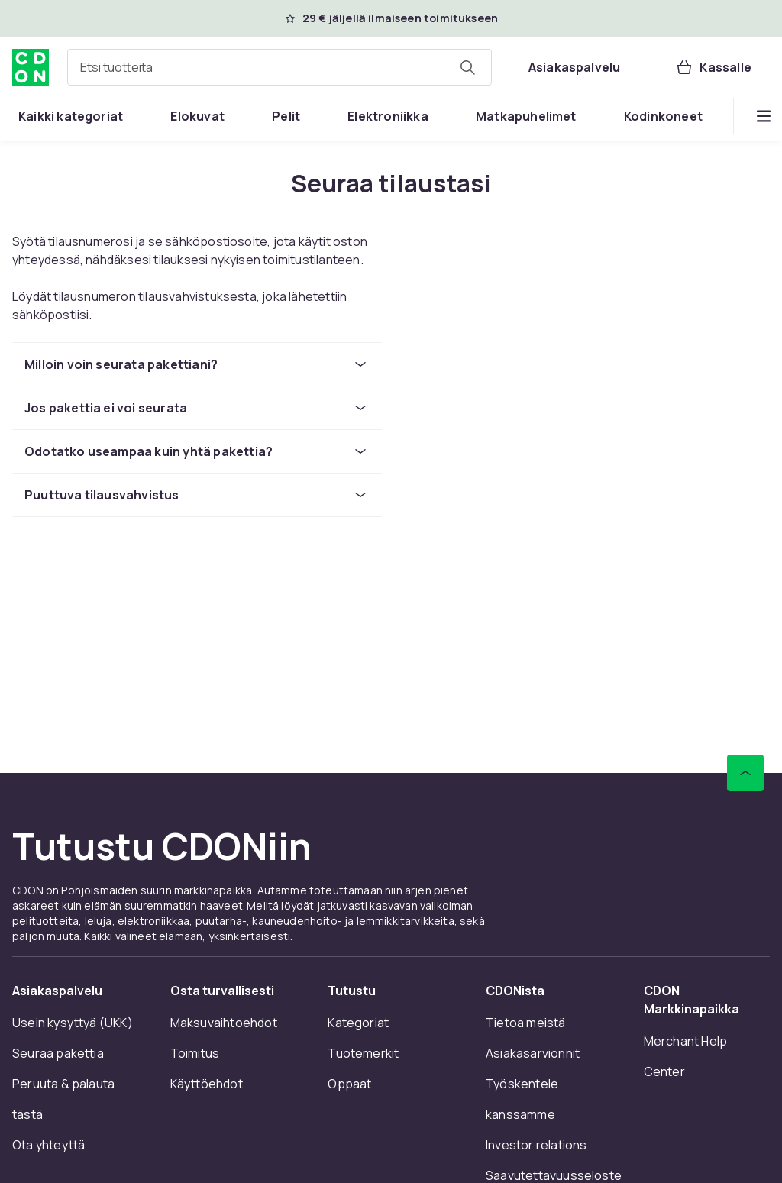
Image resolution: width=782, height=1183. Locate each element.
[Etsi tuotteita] (467, 67)
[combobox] (279, 67)
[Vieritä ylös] (745, 773)
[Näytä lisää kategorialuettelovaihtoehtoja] (763, 116)
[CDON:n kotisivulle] (30, 67)
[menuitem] (70, 116)
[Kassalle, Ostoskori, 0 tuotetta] (713, 67)
